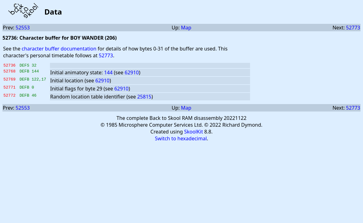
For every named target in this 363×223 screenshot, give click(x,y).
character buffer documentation (59, 48)
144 (108, 73)
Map (186, 27)
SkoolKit (193, 132)
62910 (132, 73)
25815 (144, 97)
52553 (23, 27)
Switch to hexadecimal (181, 139)
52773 (353, 27)
